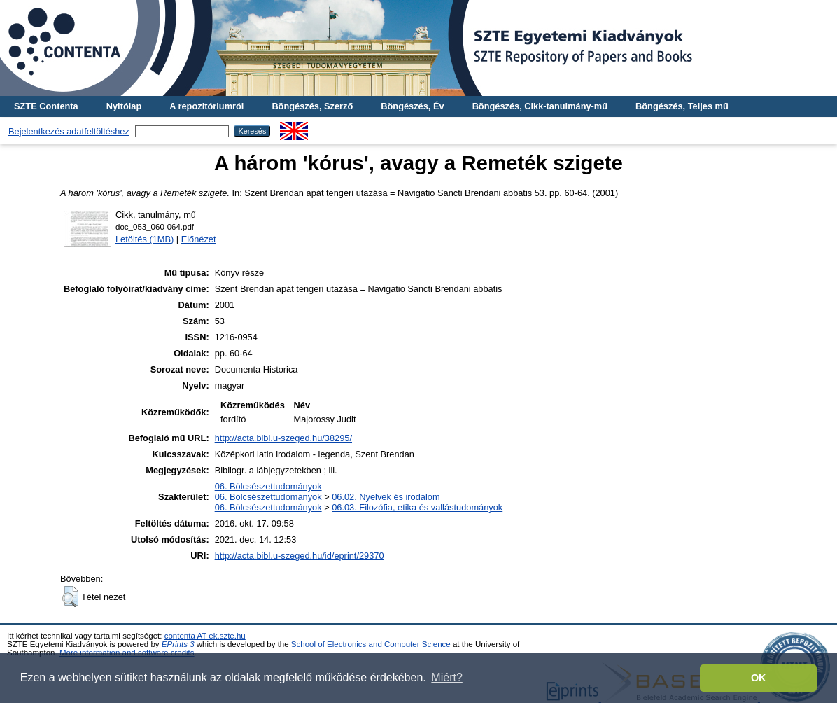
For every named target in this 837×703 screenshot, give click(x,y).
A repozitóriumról (206, 106)
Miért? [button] (446, 677)
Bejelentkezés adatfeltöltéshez (68, 131)
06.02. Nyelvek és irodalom (385, 497)
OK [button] (758, 677)
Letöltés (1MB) (144, 239)
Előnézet (198, 239)
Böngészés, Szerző (312, 106)
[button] (70, 596)
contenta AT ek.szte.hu (205, 636)
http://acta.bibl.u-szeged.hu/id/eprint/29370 (299, 555)
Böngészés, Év (412, 106)
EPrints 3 (178, 644)
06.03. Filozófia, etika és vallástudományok (417, 507)
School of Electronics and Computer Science (371, 644)
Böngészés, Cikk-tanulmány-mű (539, 106)
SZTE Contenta (46, 106)
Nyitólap (123, 106)
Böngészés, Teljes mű (682, 106)
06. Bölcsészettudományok (268, 486)
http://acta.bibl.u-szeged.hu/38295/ (283, 438)
